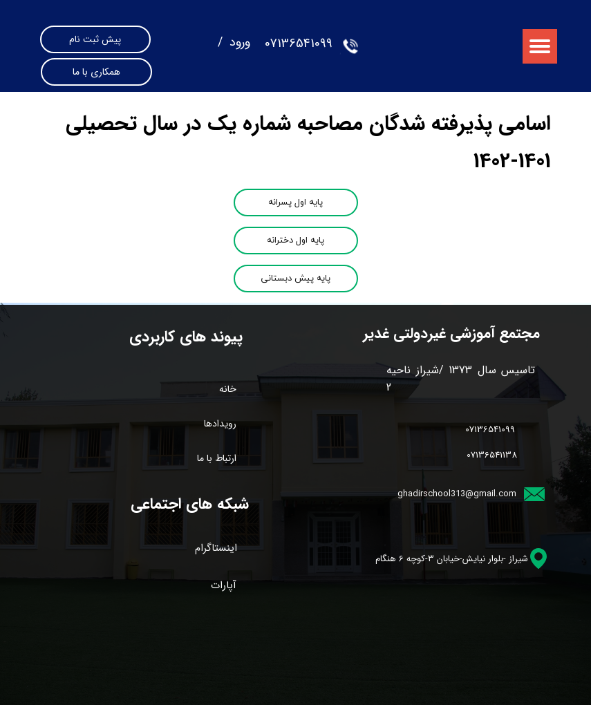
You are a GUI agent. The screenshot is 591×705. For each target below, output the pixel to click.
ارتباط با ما (216, 458)
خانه (227, 389)
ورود (238, 42)
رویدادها (220, 423)
